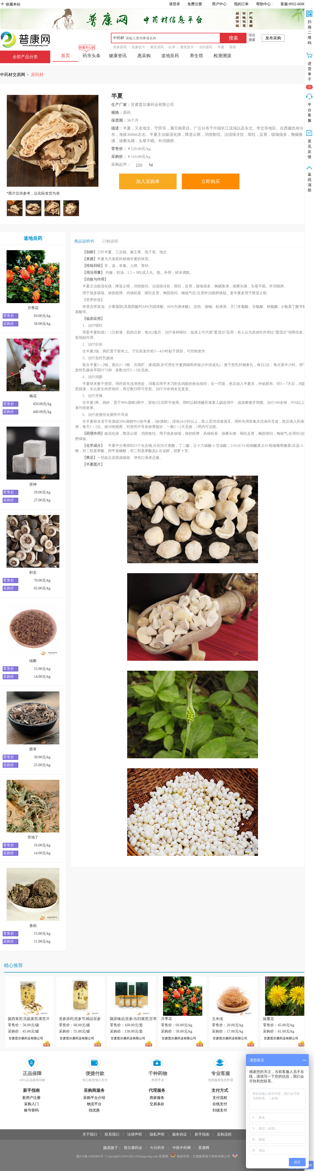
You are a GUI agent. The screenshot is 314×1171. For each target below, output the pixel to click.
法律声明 (134, 1134)
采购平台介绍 (94, 1098)
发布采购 (273, 38)
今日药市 (157, 1148)
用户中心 (219, 4)
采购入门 (31, 1104)
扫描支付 (219, 1110)
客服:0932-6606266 (295, 4)
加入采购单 (148, 181)
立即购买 (210, 181)
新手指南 (202, 1134)
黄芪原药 (157, 47)
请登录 (174, 4)
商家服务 (157, 1098)
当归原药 (205, 47)
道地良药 (170, 55)
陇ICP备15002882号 (89, 1156)
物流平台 (94, 1104)
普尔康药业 (133, 1148)
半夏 (220, 47)
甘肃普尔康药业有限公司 (26, 1038)
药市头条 (91, 55)
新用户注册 (31, 1098)
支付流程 (219, 1098)
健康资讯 (118, 55)
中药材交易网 (12, 74)
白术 (172, 47)
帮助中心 (263, 4)
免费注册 (194, 4)
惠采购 (144, 55)
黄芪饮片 (187, 47)
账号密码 (31, 1110)
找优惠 (94, 1110)
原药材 (37, 74)
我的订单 (241, 4)
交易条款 (157, 1104)
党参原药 (120, 47)
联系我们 (112, 1134)
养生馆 (196, 55)
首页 (65, 55)
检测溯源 (222, 55)
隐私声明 (157, 1134)
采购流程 (224, 1134)
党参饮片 (138, 47)
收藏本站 (13, 4)
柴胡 (232, 47)
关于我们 (89, 1134)
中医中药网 (181, 1148)
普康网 (203, 1148)
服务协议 (179, 1134)
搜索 (233, 38)
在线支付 (219, 1104)
